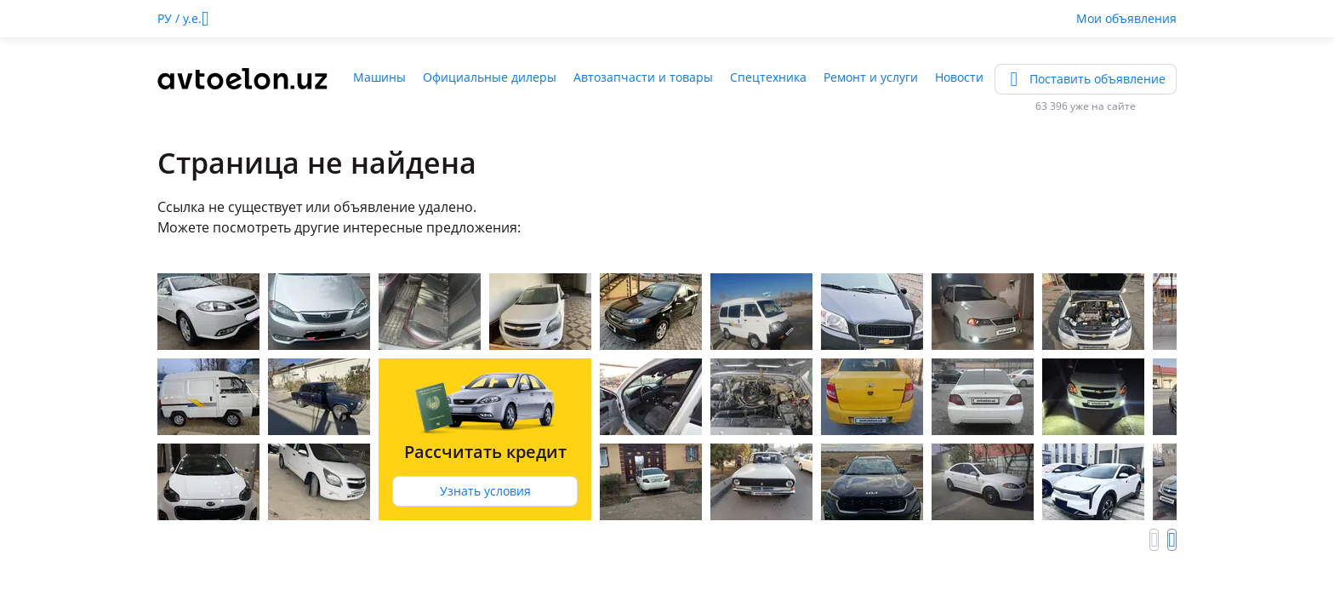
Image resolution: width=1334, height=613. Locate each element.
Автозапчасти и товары (643, 77)
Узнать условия (485, 491)
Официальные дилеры (489, 77)
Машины (379, 77)
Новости (959, 77)
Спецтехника (768, 77)
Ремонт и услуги (871, 77)
